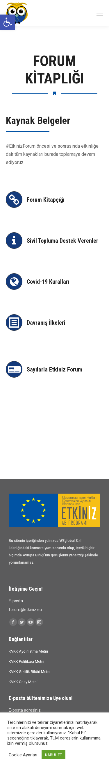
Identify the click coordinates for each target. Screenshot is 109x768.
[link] (7, 22)
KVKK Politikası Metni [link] (26, 661)
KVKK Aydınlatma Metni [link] (28, 651)
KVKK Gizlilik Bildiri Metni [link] (29, 671)
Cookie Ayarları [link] (23, 755)
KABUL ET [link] (53, 755)
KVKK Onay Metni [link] (23, 682)
